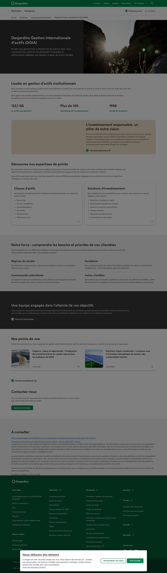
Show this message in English (34, 567)
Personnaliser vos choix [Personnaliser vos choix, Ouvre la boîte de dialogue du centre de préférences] (113, 561)
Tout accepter (135, 561)
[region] (83, 560)
